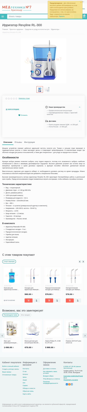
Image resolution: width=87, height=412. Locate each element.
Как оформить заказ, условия (50, 372)
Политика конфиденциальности (50, 382)
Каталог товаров (2, 16)
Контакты (26, 368)
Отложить (22, 115)
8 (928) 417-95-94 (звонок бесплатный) (72, 367)
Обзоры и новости (29, 388)
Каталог (25, 374)
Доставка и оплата (49, 368)
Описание (7, 142)
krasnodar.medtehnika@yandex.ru (73, 376)
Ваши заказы (6, 372)
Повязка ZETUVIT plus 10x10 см (73, 341)
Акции (25, 380)
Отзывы (18, 142)
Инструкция (29, 142)
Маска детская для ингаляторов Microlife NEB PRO (32, 342)
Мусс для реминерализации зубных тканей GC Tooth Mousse (10, 342)
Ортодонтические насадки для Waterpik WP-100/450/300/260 (73, 288)
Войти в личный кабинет (10, 366)
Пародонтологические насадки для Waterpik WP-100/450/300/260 (52, 288)
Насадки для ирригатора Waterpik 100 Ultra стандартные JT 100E (32, 288)
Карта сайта (27, 394)
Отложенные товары (9, 374)
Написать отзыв (24, 98)
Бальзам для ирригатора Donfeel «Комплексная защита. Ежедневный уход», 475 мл (12, 288)
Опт (24, 382)
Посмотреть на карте (71, 379)
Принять (62, 16)
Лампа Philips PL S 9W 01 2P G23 (52, 341)
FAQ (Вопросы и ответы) (51, 378)
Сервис (25, 385)
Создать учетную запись (10, 369)
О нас (25, 371)
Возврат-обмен (48, 376)
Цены (24, 377)
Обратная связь (28, 391)
